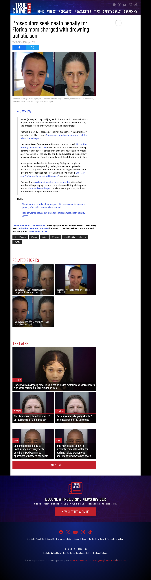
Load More (54, 465)
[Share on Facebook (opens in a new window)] (19, 47)
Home (40, 11)
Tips (97, 11)
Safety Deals (112, 11)
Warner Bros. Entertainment (81, 560)
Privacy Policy (98, 560)
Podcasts (65, 11)
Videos (51, 11)
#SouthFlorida (69, 237)
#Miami (44, 237)
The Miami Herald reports (40, 188)
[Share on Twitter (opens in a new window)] (32, 47)
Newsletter (83, 11)
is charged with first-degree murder (52, 182)
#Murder (55, 237)
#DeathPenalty (20, 237)
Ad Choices (121, 560)
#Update (82, 237)
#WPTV (17, 242)
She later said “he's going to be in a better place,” (52, 174)
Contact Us (51, 539)
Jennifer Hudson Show (71, 553)
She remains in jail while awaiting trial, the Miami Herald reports (54, 137)
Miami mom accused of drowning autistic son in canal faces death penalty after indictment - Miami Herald (53, 206)
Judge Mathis (86, 553)
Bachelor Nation (49, 553)
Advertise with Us (64, 539)
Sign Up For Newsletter (36, 539)
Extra (59, 553)
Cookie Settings (80, 539)
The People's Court (100, 553)
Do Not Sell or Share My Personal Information (106, 539)
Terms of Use (110, 560)
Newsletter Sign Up (75, 511)
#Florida (34, 237)
